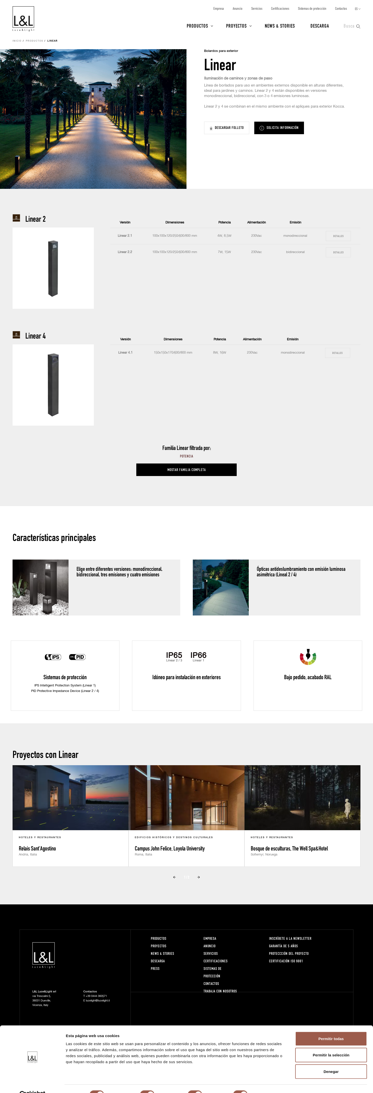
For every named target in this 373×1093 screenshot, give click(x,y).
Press (155, 968)
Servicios (256, 8)
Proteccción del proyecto (289, 953)
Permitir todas (331, 1027)
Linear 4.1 (125, 352)
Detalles (338, 236)
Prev (174, 877)
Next (199, 877)
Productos (197, 25)
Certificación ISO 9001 (286, 961)
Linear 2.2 (125, 252)
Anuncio (237, 8)
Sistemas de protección (312, 8)
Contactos (341, 8)
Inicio (17, 41)
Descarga (319, 25)
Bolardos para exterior (221, 51)
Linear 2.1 (125, 236)
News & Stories (280, 25)
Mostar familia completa (186, 470)
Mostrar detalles (271, 1083)
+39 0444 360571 (96, 996)
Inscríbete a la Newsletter (290, 938)
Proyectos (236, 25)
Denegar (331, 1060)
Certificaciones (280, 8)
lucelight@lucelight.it (98, 1000)
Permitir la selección (331, 1044)
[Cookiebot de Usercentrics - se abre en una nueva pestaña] (32, 1083)
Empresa (218, 8)
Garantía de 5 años (283, 946)
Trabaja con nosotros (220, 991)
